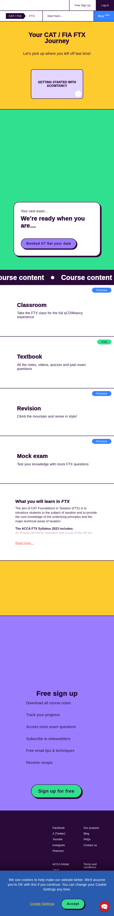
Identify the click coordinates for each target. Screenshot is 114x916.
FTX (32, 16)
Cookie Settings (42, 904)
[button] (104, 906)
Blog (86, 835)
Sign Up (83, 5)
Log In (105, 5)
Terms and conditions (90, 867)
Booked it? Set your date (48, 243)
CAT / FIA (15, 16)
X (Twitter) (58, 835)
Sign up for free (56, 792)
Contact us (90, 846)
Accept (73, 904)
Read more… (24, 545)
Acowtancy (21, 5)
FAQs (87, 841)
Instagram (58, 846)
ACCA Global (60, 865)
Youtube (57, 841)
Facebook (58, 829)
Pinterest (57, 852)
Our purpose (91, 829)
